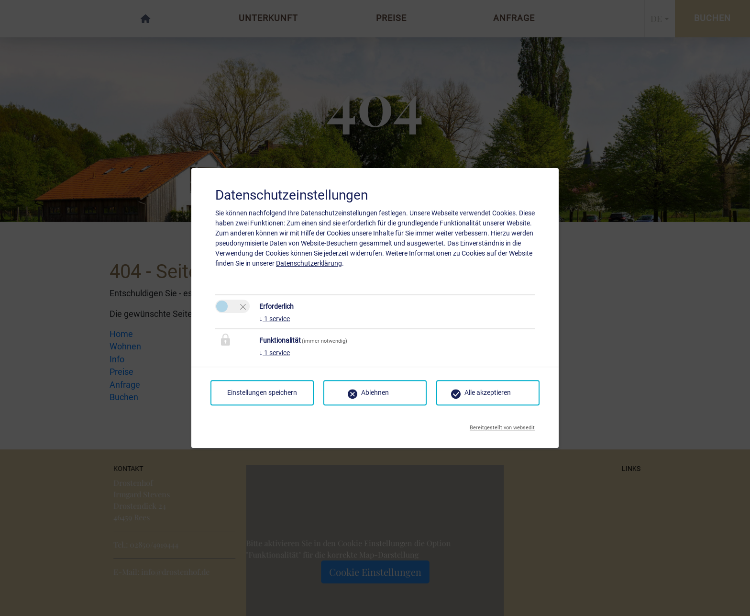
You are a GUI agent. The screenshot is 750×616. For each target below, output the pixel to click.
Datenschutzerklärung (309, 263)
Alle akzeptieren (487, 392)
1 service (274, 319)
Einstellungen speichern (262, 392)
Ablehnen (375, 392)
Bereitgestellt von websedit (502, 425)
